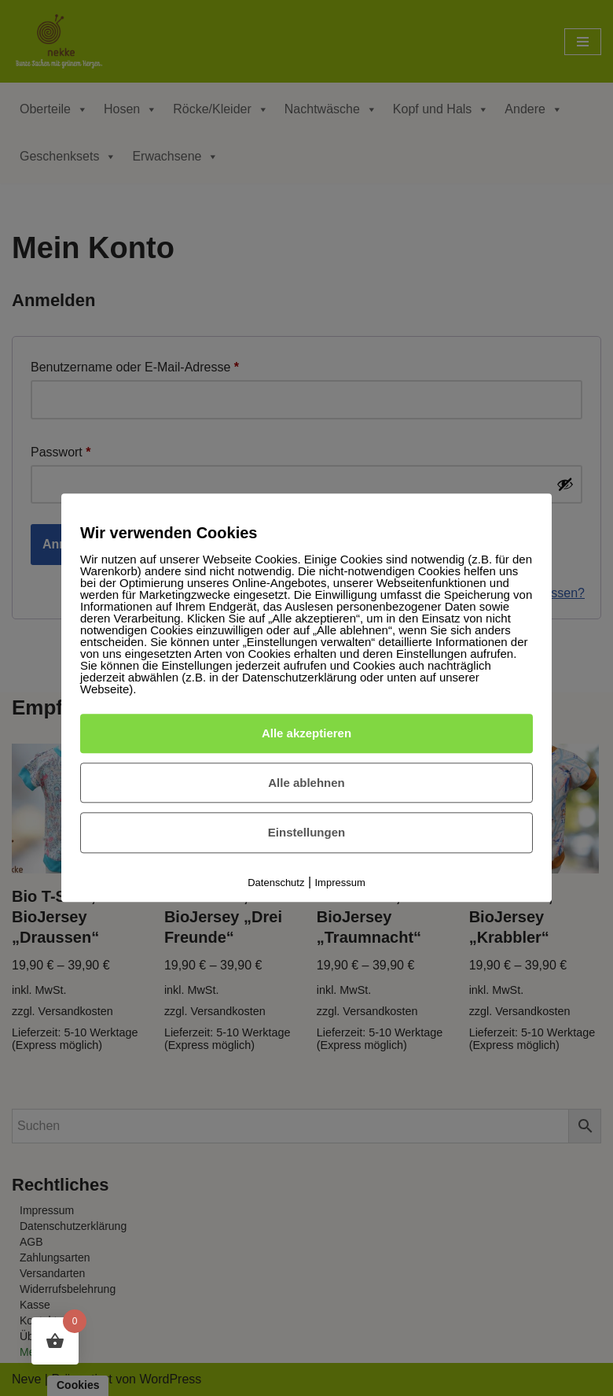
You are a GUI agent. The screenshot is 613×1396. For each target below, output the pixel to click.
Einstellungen (306, 833)
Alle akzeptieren (306, 733)
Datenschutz (276, 882)
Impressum (340, 882)
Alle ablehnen (306, 782)
